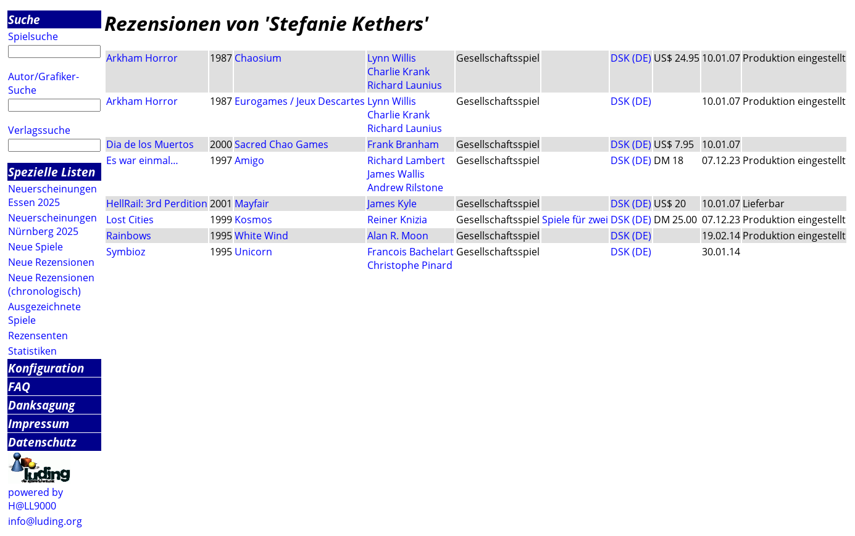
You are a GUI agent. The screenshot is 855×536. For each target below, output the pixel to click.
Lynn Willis (391, 58)
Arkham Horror (142, 58)
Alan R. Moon (397, 235)
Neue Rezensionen (51, 262)
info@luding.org (45, 521)
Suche (24, 19)
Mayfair (252, 203)
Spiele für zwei (575, 219)
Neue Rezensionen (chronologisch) (51, 284)
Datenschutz (42, 442)
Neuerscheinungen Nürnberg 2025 (52, 224)
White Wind (261, 235)
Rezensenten (38, 335)
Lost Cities (130, 219)
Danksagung (41, 405)
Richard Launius (404, 85)
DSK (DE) (631, 58)
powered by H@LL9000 (35, 499)
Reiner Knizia (397, 219)
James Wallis (396, 174)
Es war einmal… (142, 160)
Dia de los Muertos (150, 144)
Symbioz (125, 251)
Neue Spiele (35, 247)
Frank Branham (403, 144)
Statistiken (32, 351)
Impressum (38, 423)
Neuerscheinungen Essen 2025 (52, 195)
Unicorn (253, 251)
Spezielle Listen (51, 171)
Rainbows (128, 235)
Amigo (249, 160)
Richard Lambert (406, 160)
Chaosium (258, 58)
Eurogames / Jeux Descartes (300, 101)
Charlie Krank (398, 71)
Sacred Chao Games (281, 144)
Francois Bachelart (410, 251)
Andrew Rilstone (405, 187)
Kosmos (253, 219)
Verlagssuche (39, 130)
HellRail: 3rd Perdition (156, 203)
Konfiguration (46, 368)
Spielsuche (33, 36)
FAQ (19, 386)
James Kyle (392, 203)
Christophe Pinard (410, 265)
